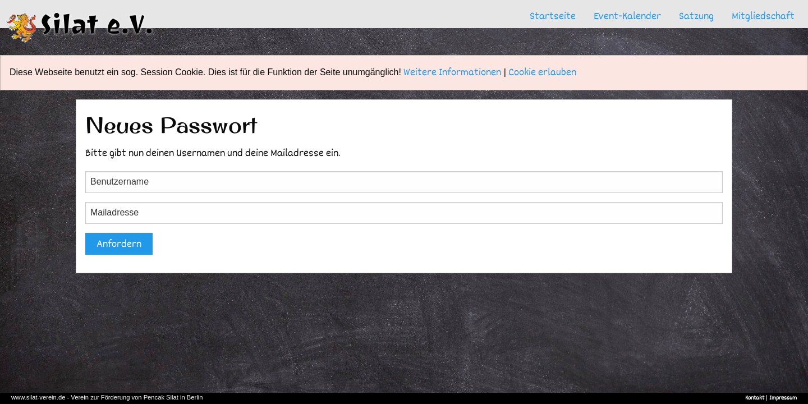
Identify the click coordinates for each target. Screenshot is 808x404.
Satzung (696, 16)
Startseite (553, 16)
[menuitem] (553, 16)
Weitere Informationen (452, 72)
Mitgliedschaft (763, 16)
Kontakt (754, 398)
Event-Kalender (627, 16)
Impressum (783, 398)
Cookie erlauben (542, 72)
